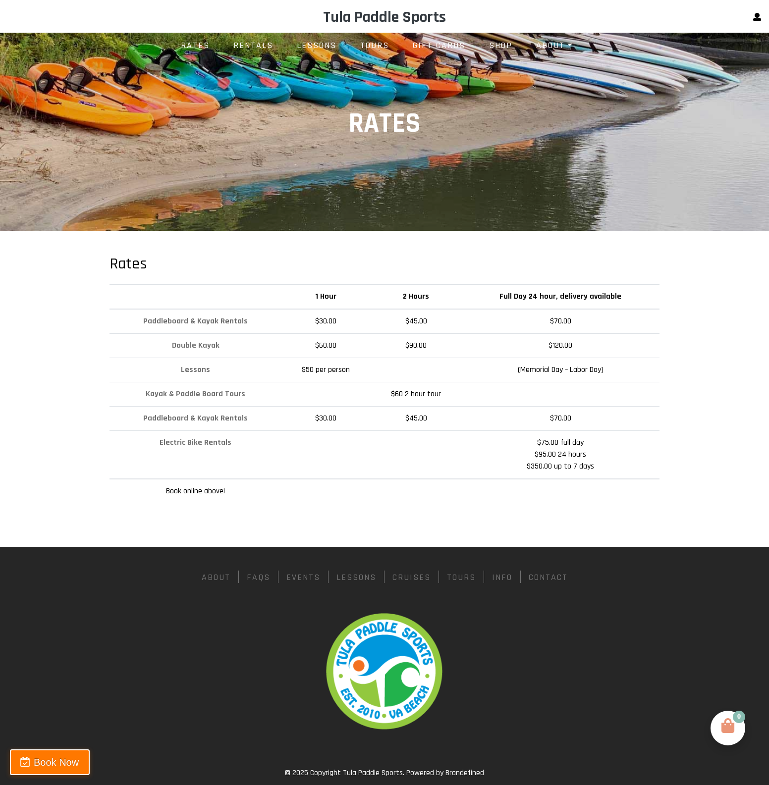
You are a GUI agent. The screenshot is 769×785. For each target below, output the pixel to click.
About (550, 45)
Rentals (253, 45)
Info (502, 577)
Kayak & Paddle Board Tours (195, 394)
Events (303, 577)
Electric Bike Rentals (195, 442)
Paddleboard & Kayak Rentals (195, 321)
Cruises (411, 577)
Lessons (316, 45)
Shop (500, 45)
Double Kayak (196, 345)
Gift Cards (439, 45)
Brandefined (464, 773)
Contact (548, 577)
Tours (374, 45)
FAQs (258, 577)
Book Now (56, 762)
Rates (195, 45)
